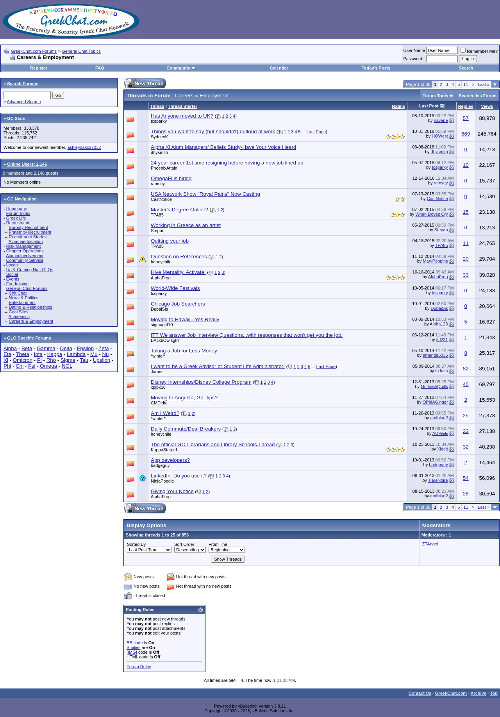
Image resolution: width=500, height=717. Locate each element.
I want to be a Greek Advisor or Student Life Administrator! (218, 366)
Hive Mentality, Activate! (178, 272)
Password (413, 58)
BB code (135, 642)
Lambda (76, 354)
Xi (6, 360)
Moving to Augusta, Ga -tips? (184, 398)
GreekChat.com (451, 693)
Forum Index (18, 213)
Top (494, 693)
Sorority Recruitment (28, 227)
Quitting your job (170, 241)
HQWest (440, 136)
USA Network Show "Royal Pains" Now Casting (205, 194)
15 (466, 212)
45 (466, 384)
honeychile (161, 261)
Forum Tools (435, 95)
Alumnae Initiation (26, 241)
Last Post (429, 106)
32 (466, 447)
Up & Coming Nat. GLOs (29, 269)
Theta (22, 354)
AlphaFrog (161, 277)
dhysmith (159, 152)
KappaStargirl (164, 449)
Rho (51, 360)
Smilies (133, 647)
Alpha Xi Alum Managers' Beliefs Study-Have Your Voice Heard (223, 147)
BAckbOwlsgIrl (165, 340)
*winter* (158, 356)
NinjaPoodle (162, 481)
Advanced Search (24, 101)
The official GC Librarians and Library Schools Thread (213, 444)
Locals (12, 265)
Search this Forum (477, 95)
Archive (478, 693)
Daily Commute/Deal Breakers (186, 429)
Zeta (103, 348)
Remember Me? (479, 51)
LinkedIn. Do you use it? (179, 476)
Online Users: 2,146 (27, 164)
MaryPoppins (435, 261)
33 (466, 275)
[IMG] (132, 652)
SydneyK (159, 136)
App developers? (170, 460)
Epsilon (85, 348)
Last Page (316, 131)
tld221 (442, 339)
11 (465, 84)
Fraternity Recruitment (30, 232)
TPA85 (157, 215)
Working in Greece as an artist (186, 225)
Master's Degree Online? (179, 210)
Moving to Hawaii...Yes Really (185, 319)
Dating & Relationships (30, 307)
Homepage (16, 208)
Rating (398, 106)
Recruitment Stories (27, 236)
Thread (157, 106)
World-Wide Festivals (175, 288)
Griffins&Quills (434, 386)
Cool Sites (18, 311)
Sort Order (184, 544)
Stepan (157, 230)
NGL (67, 366)
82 (466, 369)
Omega (48, 366)
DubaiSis (159, 309)
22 (466, 431)
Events (13, 279)
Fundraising (17, 283)
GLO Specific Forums (29, 338)
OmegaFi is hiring (171, 178)
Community (181, 68)
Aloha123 (439, 324)
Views (487, 106)
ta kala (441, 370)
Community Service (24, 260)
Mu (94, 354)
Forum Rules (139, 666)
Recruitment (17, 222)
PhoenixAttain (164, 168)
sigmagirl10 (162, 324)
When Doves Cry (431, 214)
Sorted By (136, 544)
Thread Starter (182, 106)
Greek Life (16, 218)
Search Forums (22, 83)
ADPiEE (440, 433)
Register (38, 68)
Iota (38, 354)
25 (466, 415)
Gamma (46, 348)
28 (466, 494)
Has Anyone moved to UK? (182, 116)
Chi (19, 366)
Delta (66, 348)
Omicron (22, 360)
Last (483, 84)
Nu (105, 354)
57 (466, 118)
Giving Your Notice (172, 491)
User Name (414, 50)
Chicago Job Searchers (178, 304)
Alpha (10, 348)
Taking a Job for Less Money (184, 351)
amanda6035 (435, 355)
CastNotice (161, 199)
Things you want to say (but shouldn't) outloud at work (213, 131)
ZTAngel (430, 544)
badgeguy (160, 465)
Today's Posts (376, 68)
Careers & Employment (31, 321)
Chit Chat (18, 293)
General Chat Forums (27, 288)
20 (466, 259)
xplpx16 (158, 387)
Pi (39, 360)
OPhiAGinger (435, 402)
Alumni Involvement (24, 255)
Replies (465, 106)
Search (466, 68)
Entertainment (22, 302)
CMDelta (159, 403)
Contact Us (420, 693)
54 (466, 478)
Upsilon (101, 360)
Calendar (279, 68)
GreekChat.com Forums (34, 51)
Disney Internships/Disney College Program (201, 382)
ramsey (158, 183)
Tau (84, 360)
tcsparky (159, 121)
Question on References (179, 256)
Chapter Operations (25, 251)
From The (218, 544)
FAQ (99, 68)
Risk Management (23, 246)
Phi (7, 366)
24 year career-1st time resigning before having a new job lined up (227, 163)
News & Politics (23, 297)
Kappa (54, 354)
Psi (32, 366)
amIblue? (439, 417)
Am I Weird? (165, 413)
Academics (19, 316)
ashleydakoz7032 (84, 147)
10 (466, 165)
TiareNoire (438, 480)
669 (465, 134)
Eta (7, 354)
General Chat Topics (81, 51)
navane (441, 120)
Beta (26, 348)
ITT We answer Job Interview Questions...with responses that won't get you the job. (247, 335)
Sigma (68, 360)
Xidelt (442, 449)
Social (12, 274)
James (157, 371)
